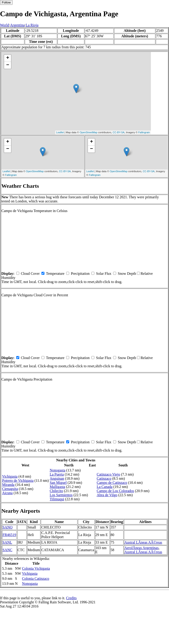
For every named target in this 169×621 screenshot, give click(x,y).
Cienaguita (10, 489)
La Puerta (57, 474)
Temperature (55, 273)
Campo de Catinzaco (112, 483)
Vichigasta (9, 476)
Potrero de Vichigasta (17, 480)
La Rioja (32, 25)
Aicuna (7, 493)
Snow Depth (127, 273)
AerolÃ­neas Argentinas (141, 548)
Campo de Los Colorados (115, 491)
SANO (8, 527)
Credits (71, 598)
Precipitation (80, 273)
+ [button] (7, 58)
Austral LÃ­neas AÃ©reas (143, 542)
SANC (7, 550)
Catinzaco (104, 478)
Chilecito (56, 491)
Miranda (8, 485)
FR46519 (9, 535)
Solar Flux (103, 273)
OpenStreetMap (89, 132)
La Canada (104, 487)
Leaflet (60, 132)
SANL (7, 542)
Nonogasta (57, 470)
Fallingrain (144, 132)
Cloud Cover (30, 273)
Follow (6, 2)
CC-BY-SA (119, 132)
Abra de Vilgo (107, 495)
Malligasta (57, 487)
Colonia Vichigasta (36, 568)
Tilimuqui (57, 499)
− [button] (7, 65)
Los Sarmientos (61, 495)
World (4, 25)
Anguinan (57, 478)
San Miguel (58, 483)
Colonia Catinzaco (35, 578)
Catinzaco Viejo (108, 474)
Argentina (17, 25)
